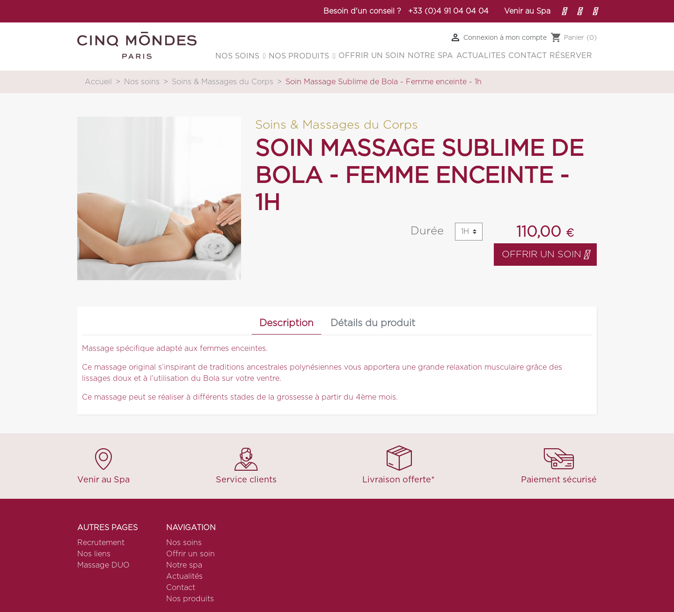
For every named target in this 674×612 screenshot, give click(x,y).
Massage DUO (103, 565)
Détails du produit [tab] (372, 323)
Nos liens (93, 554)
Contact (180, 587)
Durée (427, 231)
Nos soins (184, 542)
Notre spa (184, 565)
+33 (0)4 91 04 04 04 (448, 11)
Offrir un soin (545, 254)
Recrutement (101, 542)
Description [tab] (286, 323)
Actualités (184, 576)
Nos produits (190, 599)
